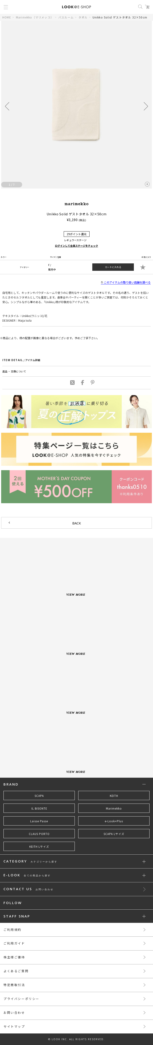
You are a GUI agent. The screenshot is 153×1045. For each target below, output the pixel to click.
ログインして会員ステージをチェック (76, 245)
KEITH (114, 796)
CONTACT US (28, 889)
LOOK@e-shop (76, 7)
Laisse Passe (39, 821)
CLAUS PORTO (39, 834)
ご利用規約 (12, 929)
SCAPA (39, 796)
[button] (145, 106)
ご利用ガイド (14, 943)
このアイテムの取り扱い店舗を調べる (126, 282)
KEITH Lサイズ (39, 846)
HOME (6, 17)
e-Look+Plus (114, 821)
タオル (83, 17)
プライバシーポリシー (21, 998)
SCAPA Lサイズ (114, 834)
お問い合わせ (14, 1012)
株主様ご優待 (14, 957)
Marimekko (114, 808)
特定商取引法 (14, 985)
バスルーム (66, 17)
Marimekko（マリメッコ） (35, 17)
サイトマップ (14, 1026)
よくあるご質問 (16, 971)
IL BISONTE (39, 808)
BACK (76, 523)
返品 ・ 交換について (14, 371)
